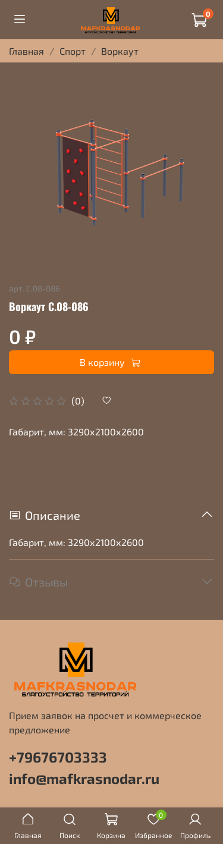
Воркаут (120, 51)
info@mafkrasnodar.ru (84, 778)
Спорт (72, 51)
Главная (26, 51)
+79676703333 (58, 756)
